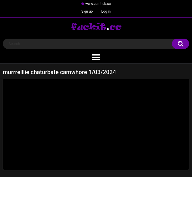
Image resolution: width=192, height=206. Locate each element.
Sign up (87, 11)
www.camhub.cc (98, 4)
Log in (106, 11)
